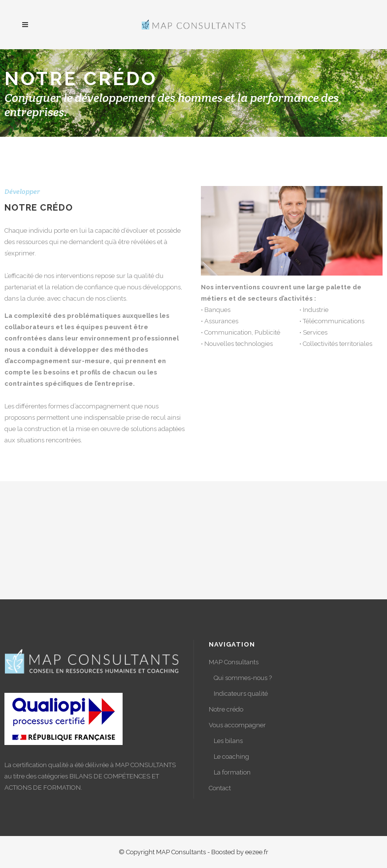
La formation (232, 772)
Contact (220, 788)
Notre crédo (226, 709)
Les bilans (228, 740)
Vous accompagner (237, 725)
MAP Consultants (233, 662)
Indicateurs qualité (241, 693)
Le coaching (231, 756)
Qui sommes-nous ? (243, 678)
